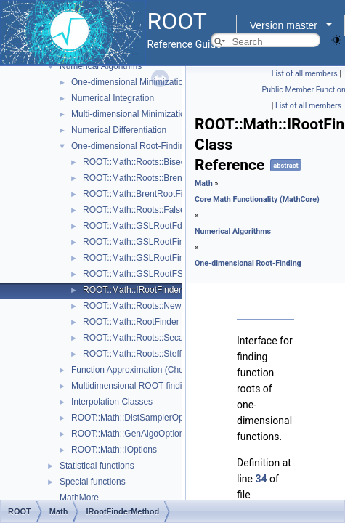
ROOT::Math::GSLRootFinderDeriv (150, 258)
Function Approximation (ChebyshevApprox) (156, 370)
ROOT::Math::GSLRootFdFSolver (147, 226)
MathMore (79, 497)
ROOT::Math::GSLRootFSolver (142, 274)
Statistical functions (97, 466)
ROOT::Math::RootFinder (131, 322)
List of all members (305, 73)
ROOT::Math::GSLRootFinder (140, 242)
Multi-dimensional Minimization (130, 114)
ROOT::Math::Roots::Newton (138, 306)
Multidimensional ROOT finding (131, 386)
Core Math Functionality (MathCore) (257, 199)
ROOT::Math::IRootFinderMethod (147, 290)
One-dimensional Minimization (129, 82)
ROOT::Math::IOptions (114, 450)
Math (204, 183)
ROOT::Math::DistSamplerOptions (136, 418)
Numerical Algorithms (101, 66)
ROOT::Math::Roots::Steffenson (144, 354)
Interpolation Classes (112, 402)
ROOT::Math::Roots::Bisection (141, 162)
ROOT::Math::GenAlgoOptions (129, 434)
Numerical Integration (112, 98)
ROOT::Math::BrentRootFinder (141, 194)
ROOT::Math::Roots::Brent (133, 178)
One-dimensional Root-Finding (130, 146)
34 (261, 479)
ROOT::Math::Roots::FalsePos (141, 210)
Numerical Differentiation (118, 130)
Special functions (93, 482)
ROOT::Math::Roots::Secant (137, 338)
